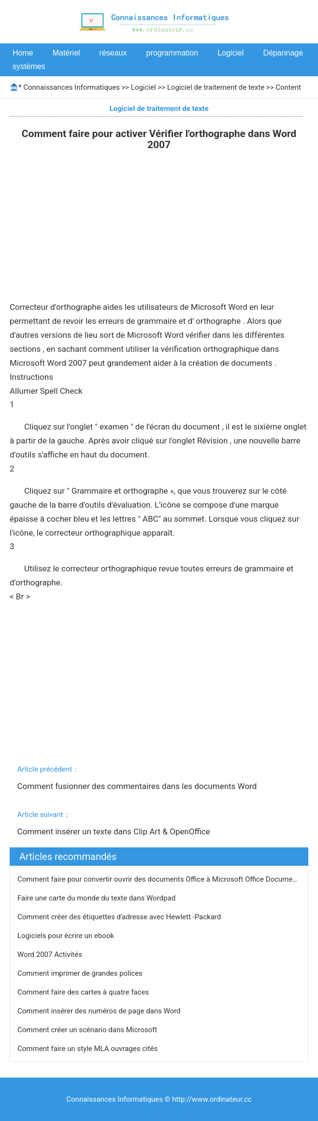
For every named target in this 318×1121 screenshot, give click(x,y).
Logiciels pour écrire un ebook (66, 935)
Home (23, 53)
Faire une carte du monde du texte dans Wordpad (97, 898)
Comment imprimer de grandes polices (81, 973)
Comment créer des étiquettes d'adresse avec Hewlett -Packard (120, 917)
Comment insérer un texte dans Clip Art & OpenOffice (114, 831)
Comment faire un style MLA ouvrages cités (88, 1048)
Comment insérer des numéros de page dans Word (99, 1011)
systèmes (29, 66)
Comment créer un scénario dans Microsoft (88, 1029)
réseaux (113, 53)
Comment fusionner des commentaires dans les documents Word (138, 786)
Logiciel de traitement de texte (215, 87)
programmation (172, 53)
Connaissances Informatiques (71, 87)
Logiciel (230, 53)
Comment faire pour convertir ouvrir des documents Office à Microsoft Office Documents (160, 879)
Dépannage (283, 53)
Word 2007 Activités (50, 954)
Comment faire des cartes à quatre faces (84, 992)
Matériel (66, 53)
